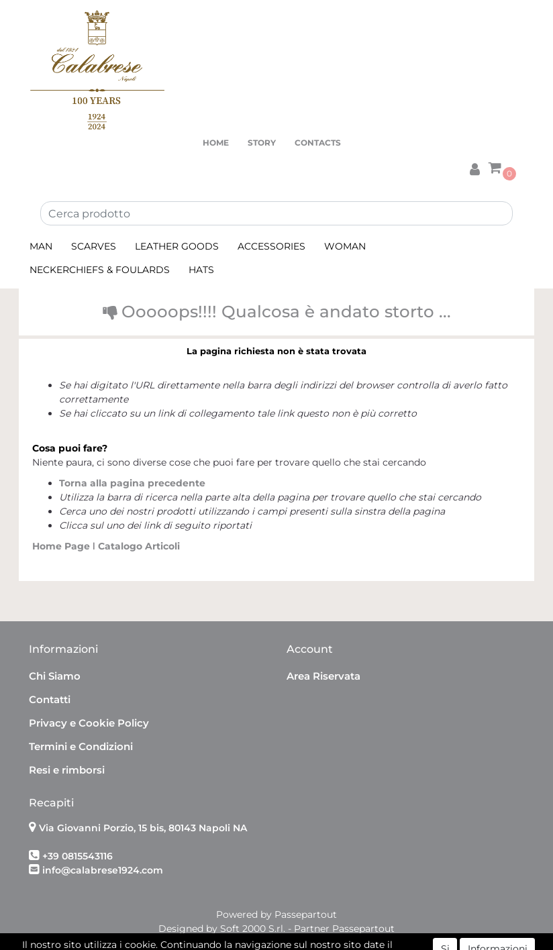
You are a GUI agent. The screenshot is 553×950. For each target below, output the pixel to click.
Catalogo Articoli (139, 546)
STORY (262, 143)
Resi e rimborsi (67, 769)
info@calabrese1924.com (102, 870)
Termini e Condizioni (81, 746)
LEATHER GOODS (177, 246)
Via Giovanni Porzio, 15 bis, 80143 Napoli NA (143, 828)
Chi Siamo (55, 676)
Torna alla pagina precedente (132, 483)
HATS (201, 270)
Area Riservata (323, 676)
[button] (474, 167)
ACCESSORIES (271, 246)
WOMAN (345, 246)
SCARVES (93, 246)
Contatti (49, 699)
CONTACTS (318, 143)
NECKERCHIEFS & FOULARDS (100, 270)
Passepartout (305, 914)
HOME (216, 143)
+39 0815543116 (77, 856)
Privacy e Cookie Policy (89, 723)
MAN (41, 246)
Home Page (62, 546)
